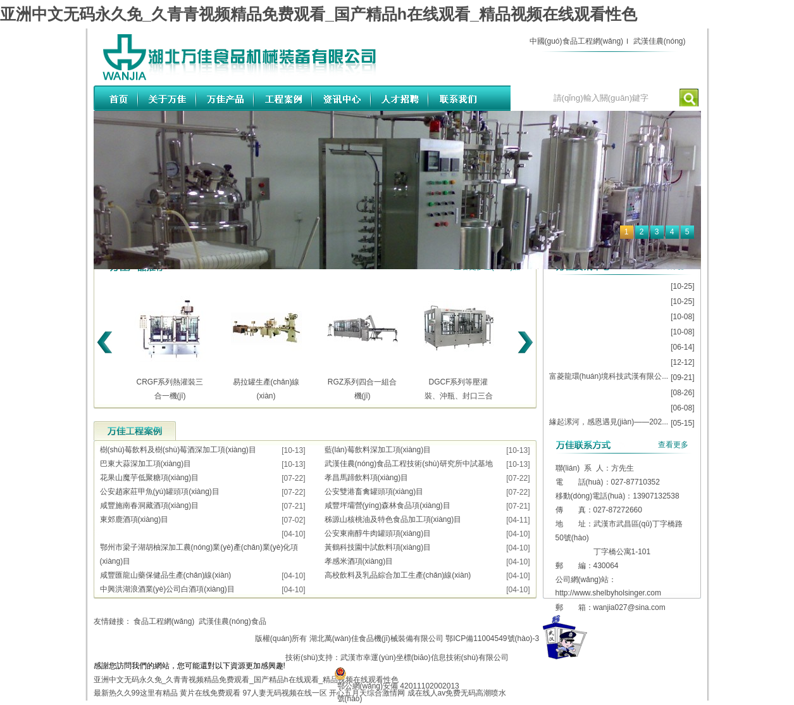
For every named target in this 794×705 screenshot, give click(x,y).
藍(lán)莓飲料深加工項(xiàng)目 (378, 449)
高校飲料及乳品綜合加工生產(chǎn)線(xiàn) (398, 575)
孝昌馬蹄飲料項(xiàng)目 (367, 477)
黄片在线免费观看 (210, 693)
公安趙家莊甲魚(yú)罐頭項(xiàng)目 (160, 491)
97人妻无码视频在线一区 (285, 693)
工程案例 (135, 430)
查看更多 (673, 444)
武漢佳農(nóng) (659, 41)
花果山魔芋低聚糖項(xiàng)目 (149, 477)
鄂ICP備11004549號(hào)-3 (492, 638)
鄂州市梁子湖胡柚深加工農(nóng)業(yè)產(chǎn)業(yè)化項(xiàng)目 (199, 554)
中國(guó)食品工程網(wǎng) (577, 41)
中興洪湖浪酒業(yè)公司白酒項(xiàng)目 (167, 589)
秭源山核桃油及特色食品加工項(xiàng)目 (393, 519)
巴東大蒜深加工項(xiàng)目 (146, 463)
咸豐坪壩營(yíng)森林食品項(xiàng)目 (387, 505)
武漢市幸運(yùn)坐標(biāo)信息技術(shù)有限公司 (424, 657)
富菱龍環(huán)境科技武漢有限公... (609, 376)
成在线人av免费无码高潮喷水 (457, 693)
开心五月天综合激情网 (367, 693)
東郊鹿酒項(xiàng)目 (134, 519)
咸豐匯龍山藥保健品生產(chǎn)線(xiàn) (166, 575)
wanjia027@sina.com (629, 607)
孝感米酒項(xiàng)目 (359, 561)
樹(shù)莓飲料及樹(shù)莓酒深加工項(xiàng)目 (178, 449)
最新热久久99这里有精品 (136, 693)
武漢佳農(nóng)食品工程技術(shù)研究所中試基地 (409, 463)
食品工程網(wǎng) (164, 621)
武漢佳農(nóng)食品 (232, 621)
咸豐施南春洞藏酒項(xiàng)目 (149, 505)
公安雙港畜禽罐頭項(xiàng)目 (374, 491)
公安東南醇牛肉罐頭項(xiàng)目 (378, 533)
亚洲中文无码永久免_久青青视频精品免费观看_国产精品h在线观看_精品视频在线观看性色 (318, 14)
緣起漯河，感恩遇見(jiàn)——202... (609, 421)
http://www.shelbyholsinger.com (608, 592)
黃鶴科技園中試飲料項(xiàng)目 (378, 547)
